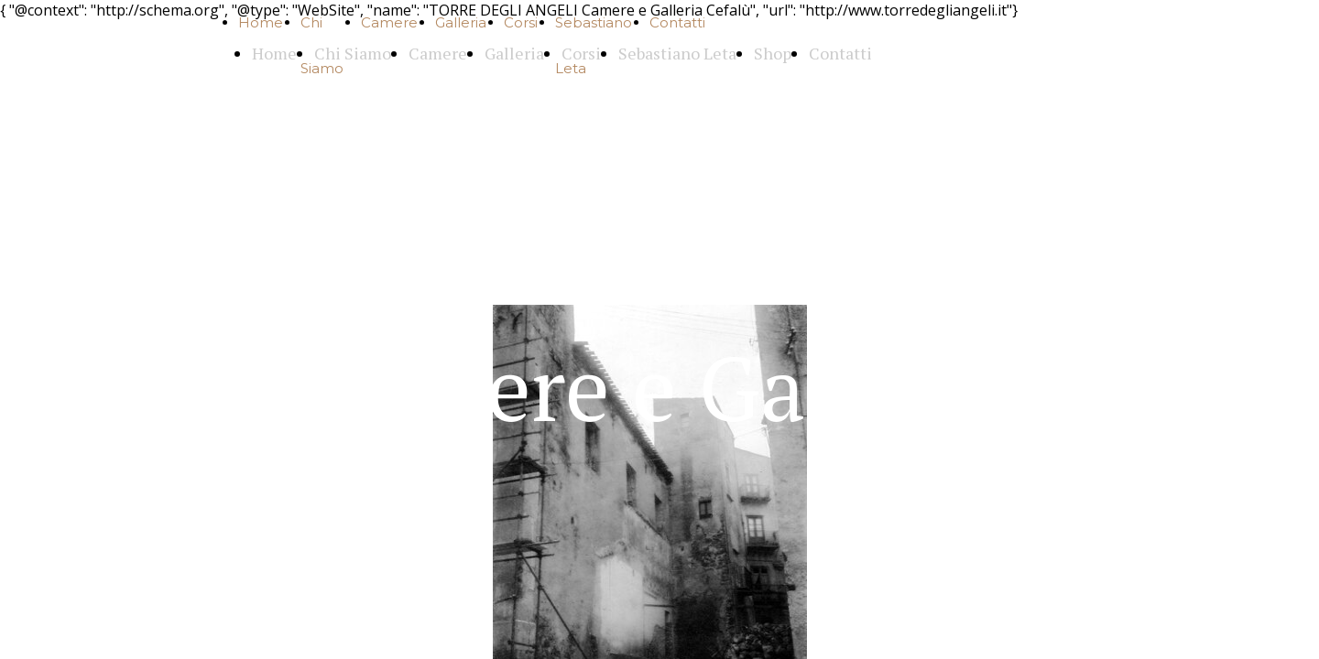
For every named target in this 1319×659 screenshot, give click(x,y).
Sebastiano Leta (677, 53)
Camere (389, 22)
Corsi (521, 22)
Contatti (677, 22)
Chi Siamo (352, 53)
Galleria (460, 22)
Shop (772, 53)
